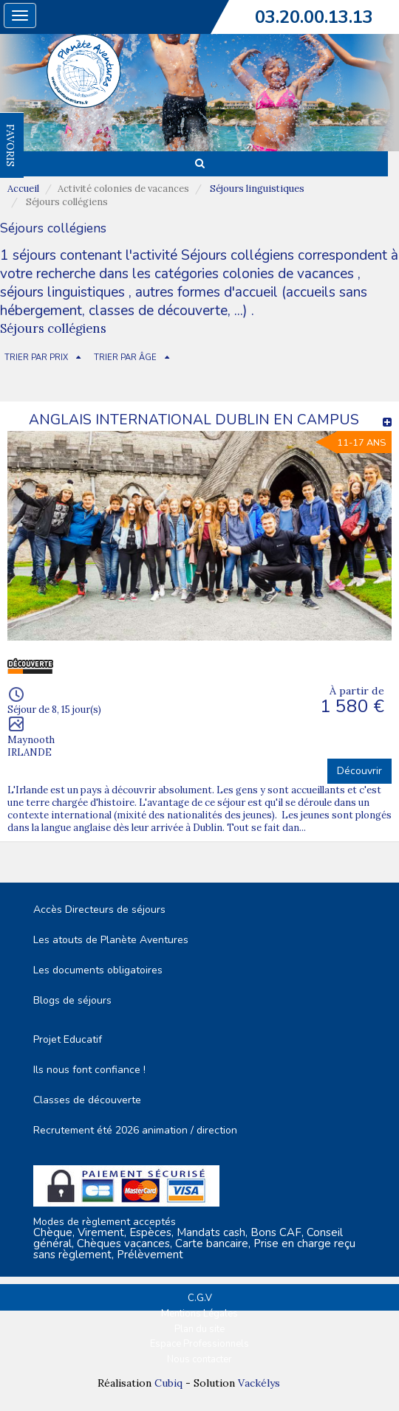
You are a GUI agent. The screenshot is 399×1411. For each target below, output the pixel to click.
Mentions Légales (199, 1313)
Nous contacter (199, 1359)
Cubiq (168, 1383)
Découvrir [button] (359, 771)
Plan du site (199, 1329)
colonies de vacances (290, 273)
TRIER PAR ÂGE (125, 357)
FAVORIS (10, 145)
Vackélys (259, 1383)
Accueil (23, 188)
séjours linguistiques (62, 292)
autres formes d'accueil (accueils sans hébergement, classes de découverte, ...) (183, 301)
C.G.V (200, 1298)
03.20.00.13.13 (314, 17)
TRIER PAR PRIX (36, 357)
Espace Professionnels (199, 1343)
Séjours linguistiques (257, 188)
